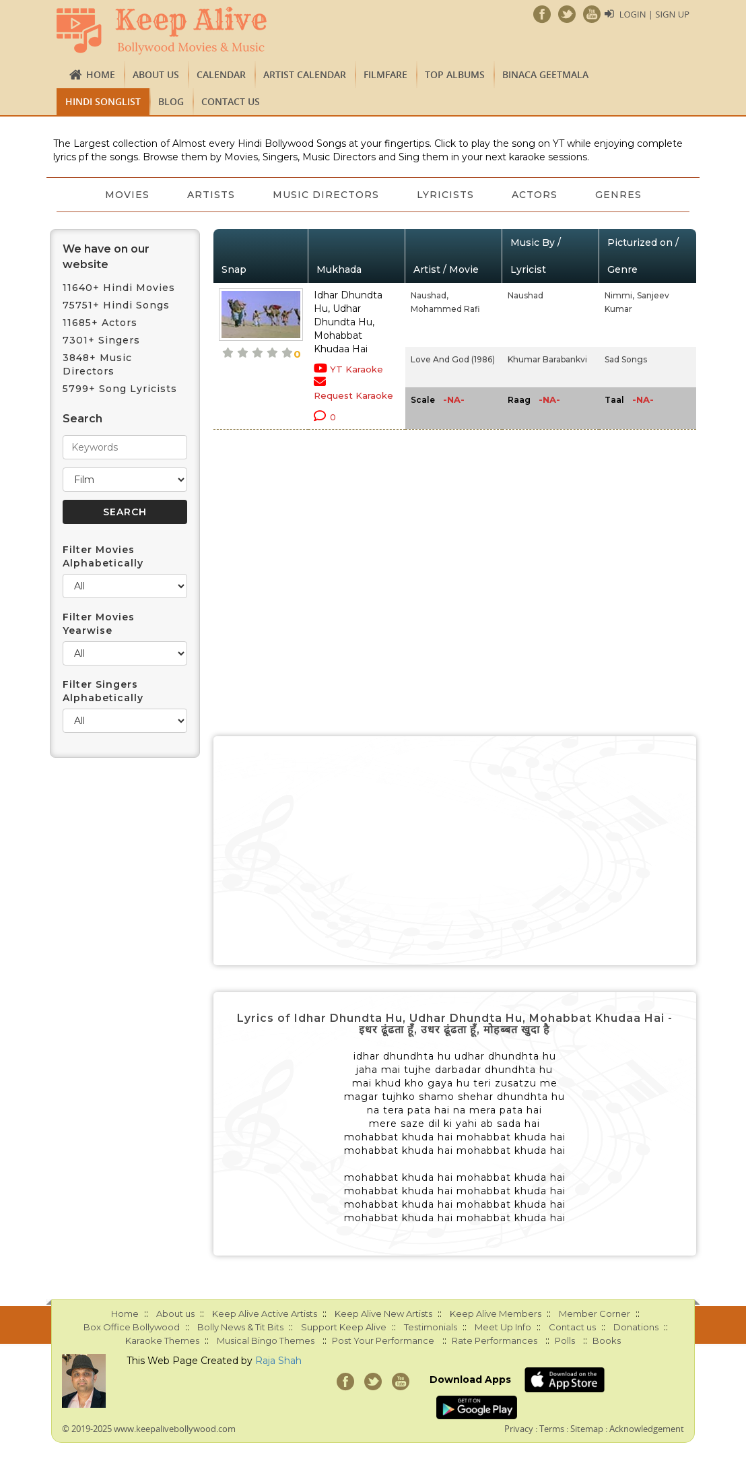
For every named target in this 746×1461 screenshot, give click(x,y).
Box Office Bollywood (131, 1327)
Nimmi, (619, 295)
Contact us (230, 101)
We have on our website (106, 256)
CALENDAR (221, 74)
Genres (618, 195)
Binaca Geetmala (545, 74)
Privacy (518, 1429)
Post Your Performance (383, 1340)
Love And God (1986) (453, 359)
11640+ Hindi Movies (119, 288)
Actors (534, 195)
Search (82, 418)
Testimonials (430, 1327)
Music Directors (326, 195)
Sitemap (586, 1429)
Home (100, 74)
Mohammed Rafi (445, 309)
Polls (565, 1340)
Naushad (525, 295)
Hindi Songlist (103, 101)
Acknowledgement (646, 1429)
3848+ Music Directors (97, 364)
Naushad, (429, 295)
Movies (127, 195)
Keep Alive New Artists (383, 1313)
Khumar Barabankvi (547, 359)
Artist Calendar (304, 74)
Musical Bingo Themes (265, 1340)
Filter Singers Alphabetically (103, 691)
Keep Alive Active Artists (264, 1313)
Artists (211, 195)
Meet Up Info (503, 1327)
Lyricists (445, 195)
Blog (171, 101)
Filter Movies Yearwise (99, 624)
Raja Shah (278, 1361)
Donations (635, 1327)
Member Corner (594, 1313)
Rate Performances (494, 1340)
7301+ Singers (101, 340)
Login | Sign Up (654, 14)
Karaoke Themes (162, 1340)
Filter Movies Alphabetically (103, 556)
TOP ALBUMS (455, 74)
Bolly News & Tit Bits (240, 1327)
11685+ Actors (100, 323)
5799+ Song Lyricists (120, 389)
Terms (551, 1429)
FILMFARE (385, 74)
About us (156, 74)
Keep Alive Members (495, 1313)
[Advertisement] (455, 850)
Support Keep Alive (343, 1327)
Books (606, 1340)
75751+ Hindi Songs (116, 305)
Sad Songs (626, 359)
